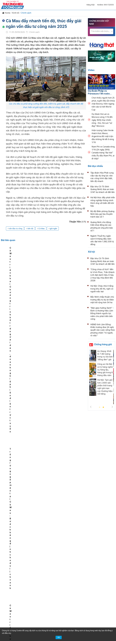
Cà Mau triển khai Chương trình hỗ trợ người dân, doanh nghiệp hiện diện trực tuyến (22, 276)
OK (58, 637)
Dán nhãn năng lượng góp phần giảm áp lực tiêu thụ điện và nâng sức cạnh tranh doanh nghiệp (62, 496)
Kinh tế (15, 13)
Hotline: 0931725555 (105, 4)
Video (91, 70)
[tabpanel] (23, 268)
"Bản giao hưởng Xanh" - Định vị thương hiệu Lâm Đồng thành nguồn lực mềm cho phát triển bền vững (102, 313)
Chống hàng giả (103, 344)
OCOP (96, 580)
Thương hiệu (42, 580)
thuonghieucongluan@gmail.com (55, 606)
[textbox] (101, 31)
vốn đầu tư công (15, 228)
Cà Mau (41, 228)
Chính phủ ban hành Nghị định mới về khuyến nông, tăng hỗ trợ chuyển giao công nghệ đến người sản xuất (61, 360)
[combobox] (101, 31)
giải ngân (53, 228)
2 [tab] (103, 407)
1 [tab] (99, 407)
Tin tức (20, 580)
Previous (90, 406)
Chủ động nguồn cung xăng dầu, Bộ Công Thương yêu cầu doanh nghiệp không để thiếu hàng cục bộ (63, 469)
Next (112, 406)
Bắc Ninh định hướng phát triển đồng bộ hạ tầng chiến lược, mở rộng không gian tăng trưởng (62, 387)
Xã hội (91, 251)
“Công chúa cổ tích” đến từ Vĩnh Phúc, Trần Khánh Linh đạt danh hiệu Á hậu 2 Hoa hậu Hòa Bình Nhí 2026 (102, 275)
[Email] (25, 602)
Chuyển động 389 (58, 580)
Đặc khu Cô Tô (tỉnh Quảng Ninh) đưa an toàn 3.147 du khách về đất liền (102, 189)
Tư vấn (49, 584)
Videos (67, 584)
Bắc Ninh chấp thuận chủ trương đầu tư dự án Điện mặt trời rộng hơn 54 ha (102, 300)
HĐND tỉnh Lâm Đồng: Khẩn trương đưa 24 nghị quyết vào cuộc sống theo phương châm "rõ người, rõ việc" (102, 330)
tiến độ (30, 228)
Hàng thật (90, 4)
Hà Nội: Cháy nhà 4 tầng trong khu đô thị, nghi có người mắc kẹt (101, 289)
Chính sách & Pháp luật (80, 580)
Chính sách (26, 13)
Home (6, 13)
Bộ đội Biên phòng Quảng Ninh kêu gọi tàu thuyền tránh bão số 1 (102, 214)
